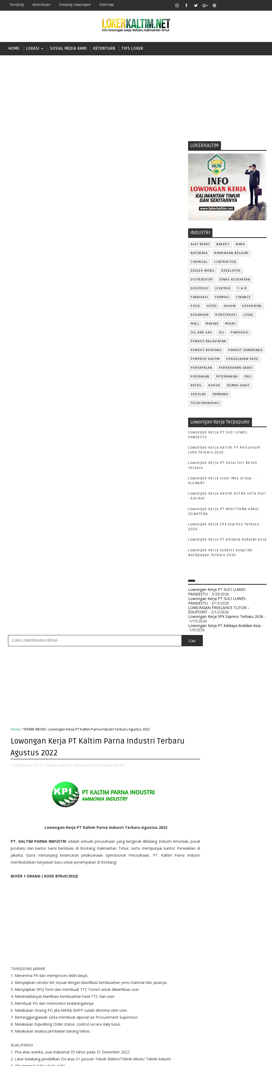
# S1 (63, 759)
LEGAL (249, 316)
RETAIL (196, 386)
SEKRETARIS (249, 963)
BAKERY (222, 245)
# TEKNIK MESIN (155, 759)
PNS (248, 378)
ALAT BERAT (200, 245)
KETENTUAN (104, 48)
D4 (196, 737)
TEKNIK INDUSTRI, (87, 269)
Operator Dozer (206, 911)
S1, (42, 269)
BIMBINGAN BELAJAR (231, 254)
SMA (197, 774)
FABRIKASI (199, 298)
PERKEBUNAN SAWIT (235, 369)
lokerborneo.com (187, 1057)
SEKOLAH (198, 395)
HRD (237, 875)
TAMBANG (220, 395)
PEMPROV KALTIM (205, 360)
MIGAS (230, 325)
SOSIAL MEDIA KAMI (68, 48)
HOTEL (212, 307)
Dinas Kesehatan (235, 281)
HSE (251, 875)
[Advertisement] (135, 96)
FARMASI (222, 298)
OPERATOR (199, 902)
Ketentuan (41, 4)
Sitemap (106, 4)
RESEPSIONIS (202, 955)
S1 (195, 765)
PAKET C (201, 755)
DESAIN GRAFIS (244, 849)
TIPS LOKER (132, 48)
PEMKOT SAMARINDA (245, 351)
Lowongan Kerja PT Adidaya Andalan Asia (227, 541)
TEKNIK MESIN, (113, 269)
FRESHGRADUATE (210, 746)
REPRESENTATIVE (243, 946)
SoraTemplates (39, 1057)
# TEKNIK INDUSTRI (122, 759)
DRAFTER (224, 858)
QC (243, 937)
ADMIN (196, 831)
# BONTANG (32, 759)
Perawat (226, 937)
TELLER (196, 981)
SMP (197, 793)
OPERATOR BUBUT (230, 902)
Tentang (17, 4)
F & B (242, 289)
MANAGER (242, 884)
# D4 (51, 759)
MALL (195, 325)
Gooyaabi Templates (100, 1057)
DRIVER (244, 858)
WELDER (236, 990)
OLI (221, 334)
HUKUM (230, 307)
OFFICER (245, 893)
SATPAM (243, 955)
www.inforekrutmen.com (209, 1023)
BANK (240, 245)
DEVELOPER (231, 272)
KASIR (222, 884)
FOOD (195, 307)
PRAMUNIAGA (201, 919)
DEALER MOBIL (203, 272)
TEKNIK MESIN (34, 233)
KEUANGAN (200, 316)
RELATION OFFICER (206, 946)
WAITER (217, 990)
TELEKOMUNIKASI (205, 404)
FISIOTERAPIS (224, 866)
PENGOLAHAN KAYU (242, 360)
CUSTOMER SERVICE (207, 849)
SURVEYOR (238, 972)
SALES (225, 955)
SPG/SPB (198, 972)
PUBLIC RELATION (228, 928)
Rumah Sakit (238, 386)
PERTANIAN (200, 378)
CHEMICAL (199, 263)
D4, (36, 269)
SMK (197, 784)
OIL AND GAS (201, 334)
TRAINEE (247, 981)
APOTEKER (242, 831)
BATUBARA (199, 254)
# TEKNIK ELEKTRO (87, 759)
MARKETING (200, 893)
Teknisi (197, 990)
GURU (222, 875)
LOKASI (33, 48)
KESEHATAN (252, 307)
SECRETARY (200, 963)
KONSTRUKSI (226, 316)
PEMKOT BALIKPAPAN (208, 342)
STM (197, 802)
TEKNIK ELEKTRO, (58, 269)
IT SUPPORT (201, 884)
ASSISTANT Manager (208, 840)
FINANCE (243, 298)
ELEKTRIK (223, 289)
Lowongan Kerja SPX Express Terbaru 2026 (225, 617)
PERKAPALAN (201, 369)
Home (14, 48)
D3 (196, 728)
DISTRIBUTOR (202, 281)
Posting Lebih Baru (28, 817)
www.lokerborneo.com (207, 1018)
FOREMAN (251, 866)
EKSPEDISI (200, 289)
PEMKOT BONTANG (206, 351)
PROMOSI (199, 928)
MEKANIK (224, 893)
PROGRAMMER (231, 919)
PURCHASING (201, 937)
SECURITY (224, 963)
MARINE (212, 325)
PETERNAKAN (227, 378)
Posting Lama (168, 817)
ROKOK (214, 386)
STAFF (218, 972)
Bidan (238, 840)
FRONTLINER (201, 875)
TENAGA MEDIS (221, 981)
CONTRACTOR (225, 263)
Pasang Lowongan (75, 4)
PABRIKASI (240, 334)
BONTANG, (24, 269)
